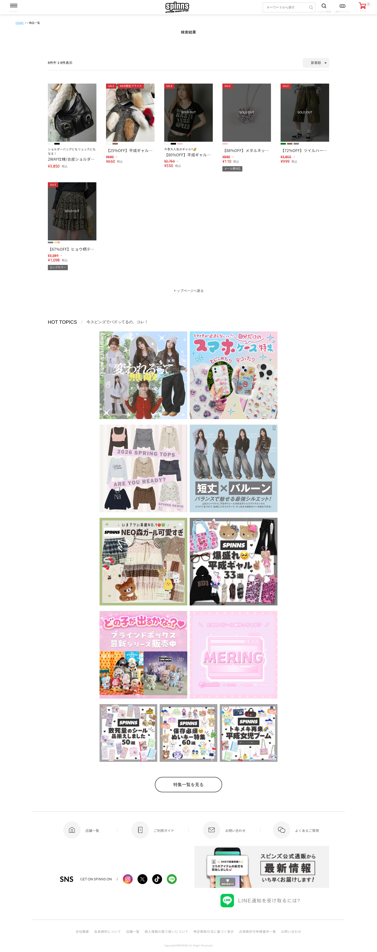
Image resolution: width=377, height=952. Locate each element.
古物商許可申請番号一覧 (257, 931)
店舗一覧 (132, 931)
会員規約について (107, 931)
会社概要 (82, 931)
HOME (20, 23)
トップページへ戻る (188, 290)
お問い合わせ (291, 931)
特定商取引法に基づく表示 (214, 931)
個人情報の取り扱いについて (166, 931)
